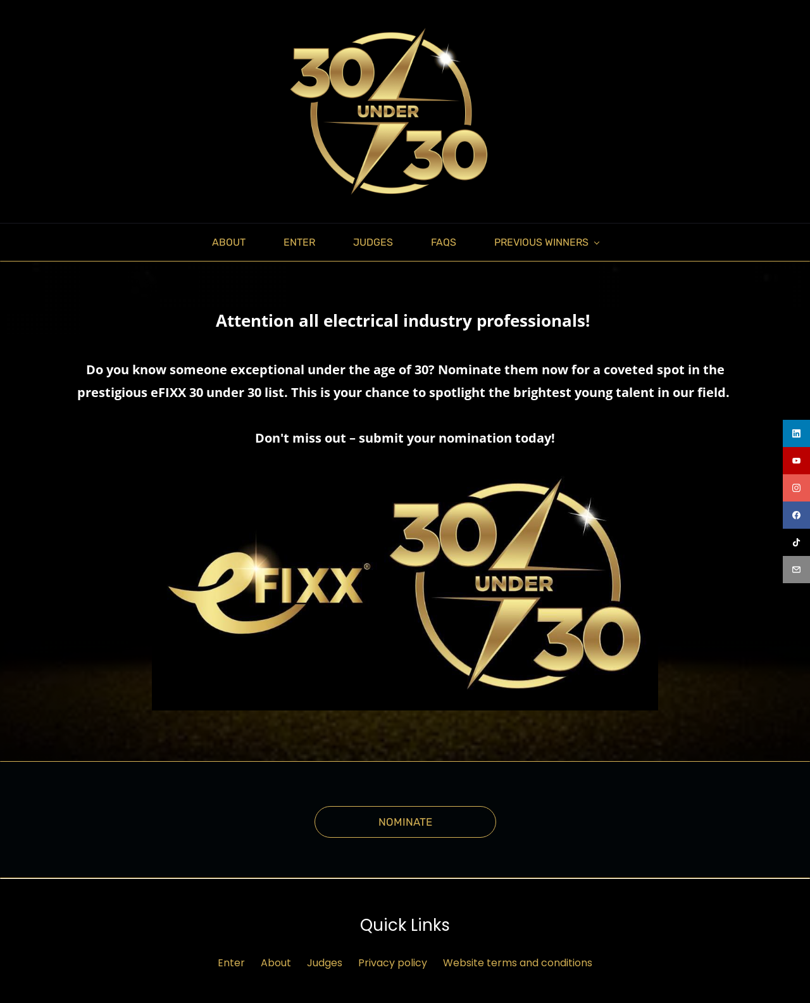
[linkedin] (796, 433)
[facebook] (796, 515)
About (276, 958)
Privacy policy (392, 958)
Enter (231, 958)
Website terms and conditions (517, 958)
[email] (796, 569)
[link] (405, 461)
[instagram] (796, 488)
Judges (324, 958)
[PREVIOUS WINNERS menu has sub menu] (546, 237)
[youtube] (796, 460)
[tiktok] (796, 542)
